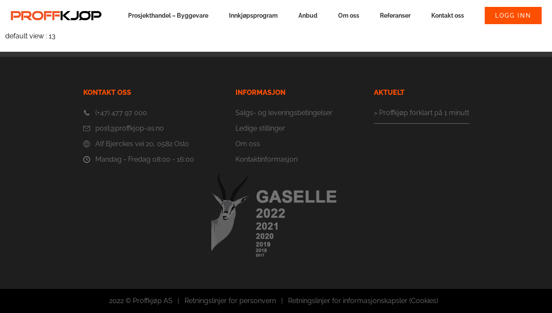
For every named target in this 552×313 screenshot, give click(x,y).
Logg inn (513, 15)
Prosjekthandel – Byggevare (168, 15)
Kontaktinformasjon (266, 159)
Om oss (348, 15)
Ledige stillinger (260, 128)
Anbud (307, 15)
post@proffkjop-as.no (123, 128)
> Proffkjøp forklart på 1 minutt (421, 113)
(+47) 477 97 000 (115, 113)
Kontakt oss (447, 15)
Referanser (395, 15)
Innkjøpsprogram (253, 15)
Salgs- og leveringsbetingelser (283, 113)
